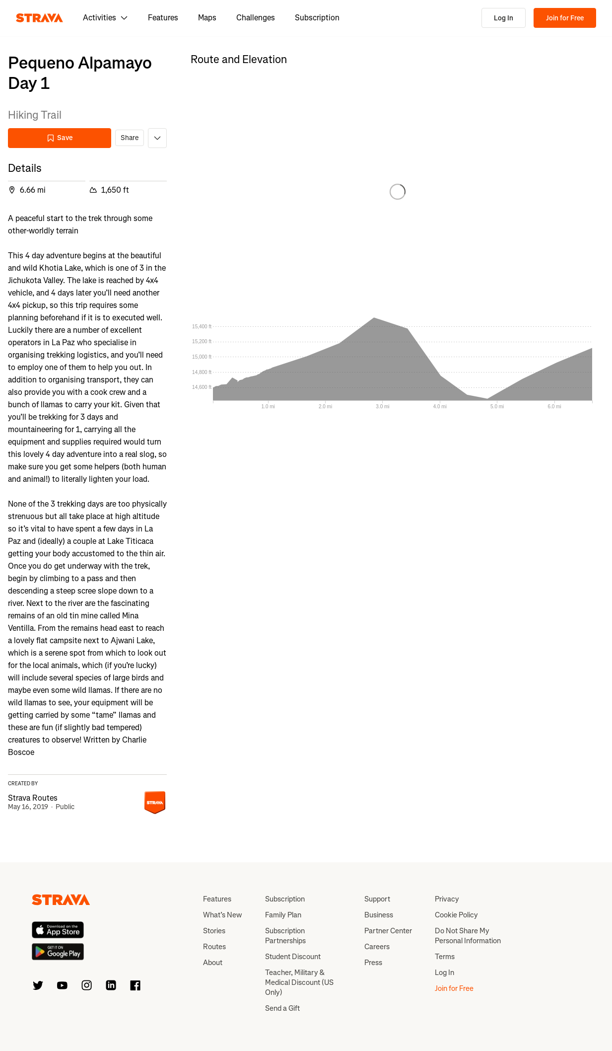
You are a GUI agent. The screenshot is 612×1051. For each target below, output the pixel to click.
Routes (214, 947)
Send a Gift (282, 1008)
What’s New (222, 915)
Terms (445, 957)
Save (59, 138)
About (212, 963)
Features (163, 17)
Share (129, 138)
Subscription (317, 17)
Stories (214, 931)
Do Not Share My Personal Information (468, 936)
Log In (503, 18)
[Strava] (39, 18)
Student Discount (293, 957)
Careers (377, 947)
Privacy (447, 899)
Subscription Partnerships (285, 936)
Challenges (255, 17)
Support (377, 899)
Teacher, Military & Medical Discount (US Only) (299, 982)
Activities (105, 17)
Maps (207, 17)
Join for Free (565, 18)
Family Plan (283, 915)
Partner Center (388, 931)
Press (373, 963)
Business (378, 915)
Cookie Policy (456, 915)
